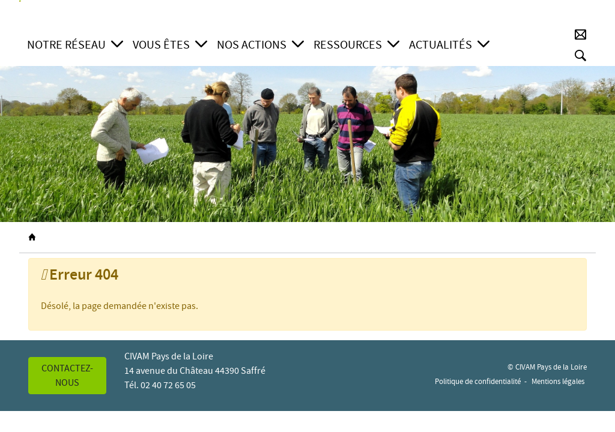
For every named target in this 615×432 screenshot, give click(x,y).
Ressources (348, 44)
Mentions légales (558, 381)
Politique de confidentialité (478, 381)
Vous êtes (161, 44)
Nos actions (251, 44)
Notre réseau (66, 44)
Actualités (440, 44)
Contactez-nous (67, 375)
